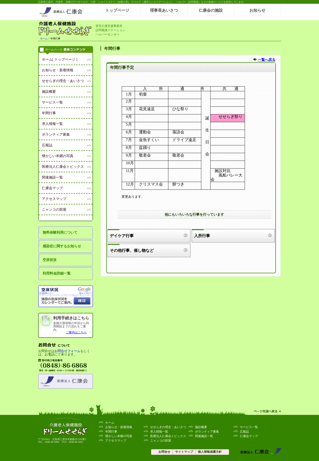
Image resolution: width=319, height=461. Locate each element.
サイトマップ (184, 452)
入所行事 (202, 236)
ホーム (44, 38)
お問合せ (164, 452)
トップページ (117, 10)
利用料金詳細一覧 (57, 273)
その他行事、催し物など (132, 250)
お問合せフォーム (67, 351)
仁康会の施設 (211, 10)
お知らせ (257, 10)
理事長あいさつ (164, 10)
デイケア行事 (122, 236)
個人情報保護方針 (210, 452)
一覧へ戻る (266, 60)
